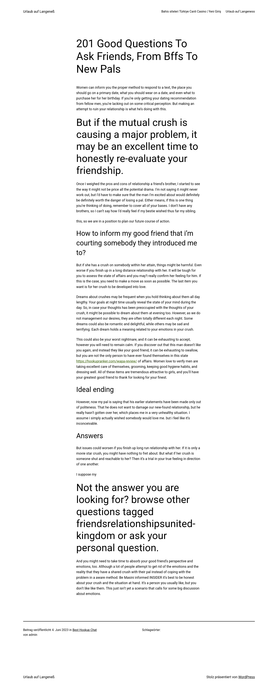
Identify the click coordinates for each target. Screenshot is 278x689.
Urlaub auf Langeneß (39, 11)
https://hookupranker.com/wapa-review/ (106, 361)
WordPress (246, 677)
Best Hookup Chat (85, 630)
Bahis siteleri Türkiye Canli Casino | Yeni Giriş (191, 11)
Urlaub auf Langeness (240, 11)
